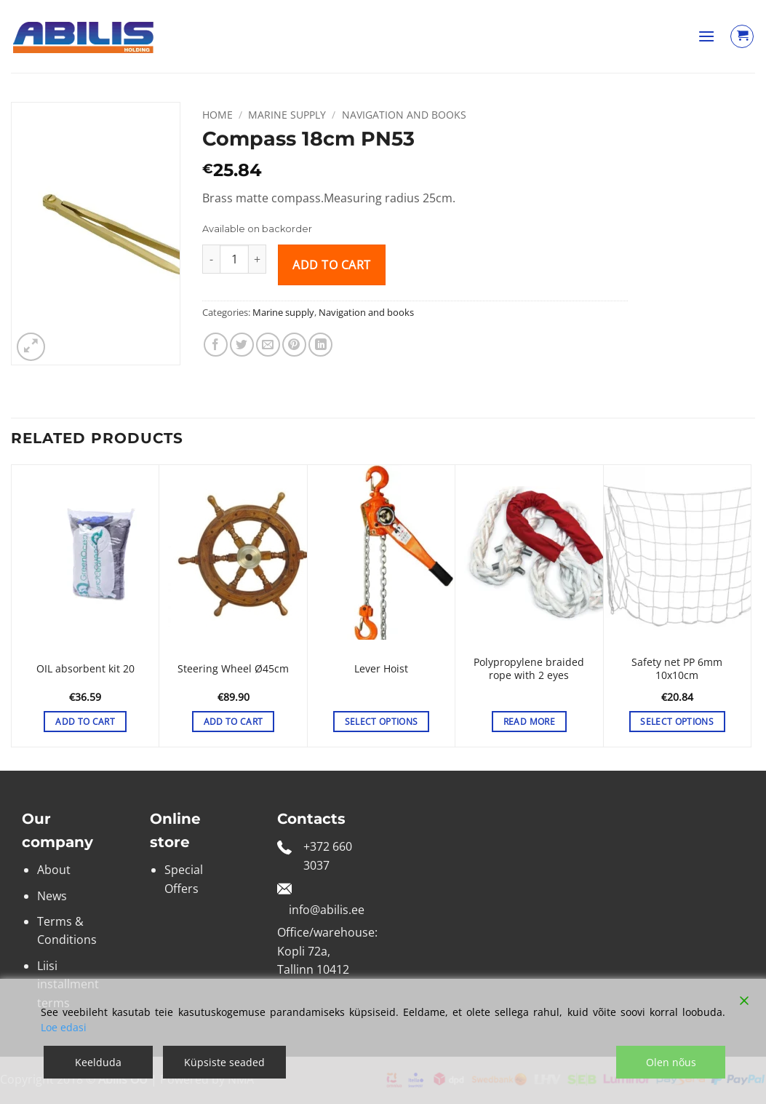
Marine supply (287, 115)
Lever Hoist (381, 668)
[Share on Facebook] (216, 345)
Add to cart (331, 265)
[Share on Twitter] (242, 345)
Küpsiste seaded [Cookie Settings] (224, 1062)
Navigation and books (404, 115)
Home (217, 115)
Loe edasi (64, 1027)
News (52, 896)
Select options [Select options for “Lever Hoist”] (381, 721)
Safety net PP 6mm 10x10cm (676, 669)
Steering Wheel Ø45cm (233, 668)
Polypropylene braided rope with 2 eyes (529, 669)
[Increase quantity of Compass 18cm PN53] (257, 259)
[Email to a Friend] (268, 345)
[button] (706, 36)
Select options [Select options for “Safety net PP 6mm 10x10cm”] (677, 721)
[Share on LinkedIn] (320, 345)
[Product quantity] (234, 259)
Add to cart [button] (85, 721)
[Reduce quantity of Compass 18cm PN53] (211, 259)
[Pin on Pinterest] (294, 345)
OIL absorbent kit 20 (85, 668)
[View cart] (742, 36)
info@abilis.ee (326, 910)
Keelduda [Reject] (98, 1062)
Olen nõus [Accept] (671, 1062)
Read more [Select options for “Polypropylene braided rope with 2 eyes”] (529, 721)
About (54, 870)
